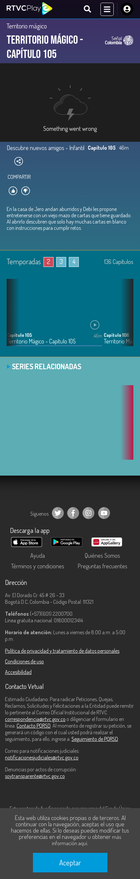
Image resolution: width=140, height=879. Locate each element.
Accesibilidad (18, 672)
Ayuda (37, 555)
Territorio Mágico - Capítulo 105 (41, 341)
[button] (125, 317)
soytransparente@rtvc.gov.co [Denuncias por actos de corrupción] (35, 776)
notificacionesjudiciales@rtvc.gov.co (41, 757)
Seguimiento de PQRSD (94, 739)
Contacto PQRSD (34, 725)
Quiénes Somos (102, 555)
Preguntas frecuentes (102, 566)
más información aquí (86, 840)
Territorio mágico (27, 26)
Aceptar (70, 862)
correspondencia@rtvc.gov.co (35, 719)
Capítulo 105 (19, 335)
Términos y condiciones (37, 566)
